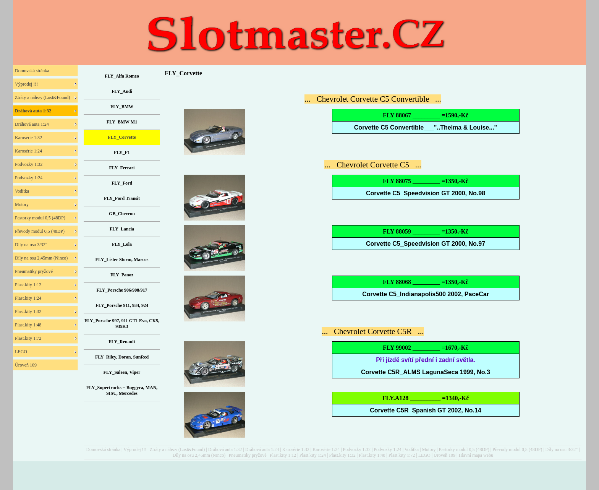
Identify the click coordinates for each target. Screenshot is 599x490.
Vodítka (412, 449)
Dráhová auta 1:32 (225, 449)
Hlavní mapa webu (476, 455)
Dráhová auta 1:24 (262, 449)
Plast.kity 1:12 (283, 455)
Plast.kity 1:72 (402, 455)
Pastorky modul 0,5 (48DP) (464, 449)
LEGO (424, 455)
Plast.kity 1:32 (342, 455)
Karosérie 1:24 (326, 449)
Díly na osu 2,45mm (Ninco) (199, 455)
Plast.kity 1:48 (372, 455)
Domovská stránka (103, 449)
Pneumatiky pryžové (248, 455)
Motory (428, 449)
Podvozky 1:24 (387, 449)
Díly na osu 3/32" (562, 449)
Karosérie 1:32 (295, 449)
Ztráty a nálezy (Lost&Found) (177, 449)
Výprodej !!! (134, 449)
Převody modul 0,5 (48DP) (517, 449)
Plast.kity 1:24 (313, 455)
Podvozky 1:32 (357, 449)
